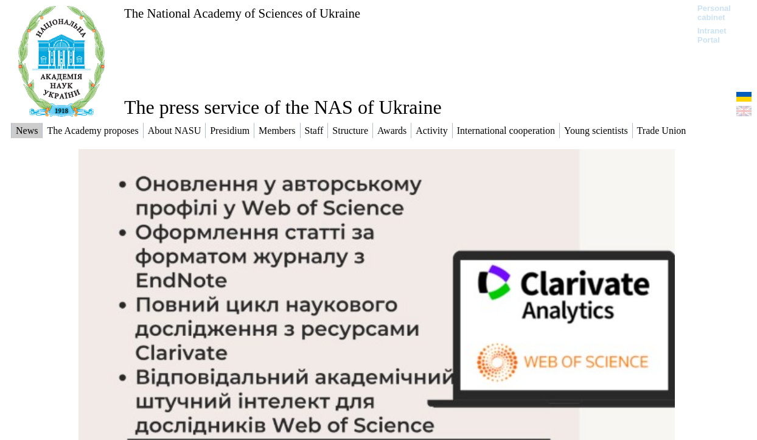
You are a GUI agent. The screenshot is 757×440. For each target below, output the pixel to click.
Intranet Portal (712, 35)
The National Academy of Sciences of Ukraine (242, 13)
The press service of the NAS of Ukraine (283, 107)
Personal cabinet (714, 13)
